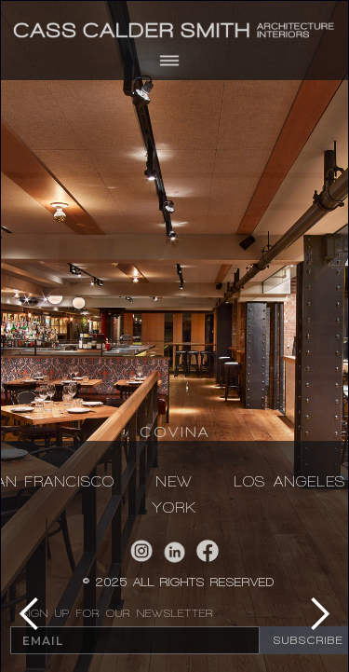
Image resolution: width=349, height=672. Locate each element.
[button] (174, 60)
